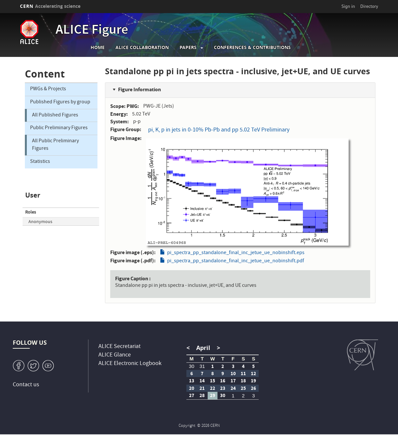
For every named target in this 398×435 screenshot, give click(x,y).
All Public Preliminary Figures (55, 145)
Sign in (348, 6)
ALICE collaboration (142, 47)
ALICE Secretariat (119, 346)
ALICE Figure (92, 30)
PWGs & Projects (48, 89)
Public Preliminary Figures (59, 128)
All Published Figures (55, 115)
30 (191, 366)
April (203, 348)
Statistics (40, 162)
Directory (369, 6)
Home (98, 47)
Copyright (187, 426)
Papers (188, 47)
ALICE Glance (114, 355)
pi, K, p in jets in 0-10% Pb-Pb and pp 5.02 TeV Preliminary (218, 130)
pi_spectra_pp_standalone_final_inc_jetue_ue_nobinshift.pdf (235, 261)
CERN (50, 6)
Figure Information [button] (139, 89)
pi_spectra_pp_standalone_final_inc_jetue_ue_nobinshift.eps (235, 253)
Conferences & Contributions (252, 47)
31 (202, 366)
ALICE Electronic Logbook (130, 363)
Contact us (26, 385)
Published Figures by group (60, 102)
